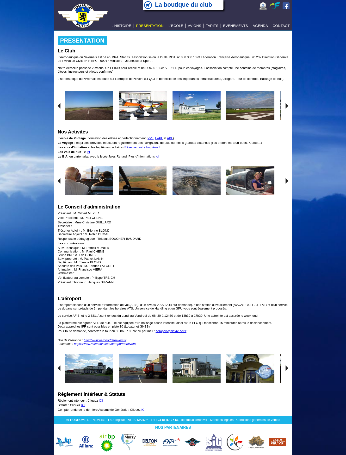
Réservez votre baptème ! (142, 147)
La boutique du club (183, 4)
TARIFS (212, 26)
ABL (170, 138)
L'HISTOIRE (121, 26)
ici (88, 152)
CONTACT (281, 26)
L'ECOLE (175, 26)
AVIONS (194, 26)
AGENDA (260, 26)
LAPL (159, 138)
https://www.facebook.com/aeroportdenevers (105, 344)
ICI (101, 400)
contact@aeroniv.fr (194, 420)
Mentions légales (222, 420)
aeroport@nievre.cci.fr (171, 331)
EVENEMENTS (235, 26)
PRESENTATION (149, 26)
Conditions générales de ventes (258, 420)
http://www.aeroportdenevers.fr (105, 340)
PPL (151, 138)
